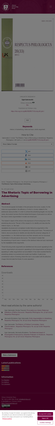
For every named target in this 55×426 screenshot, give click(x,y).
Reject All (45, 418)
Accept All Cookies (45, 414)
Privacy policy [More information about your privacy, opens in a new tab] (7, 418)
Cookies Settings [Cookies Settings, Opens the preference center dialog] (45, 422)
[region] (27, 418)
